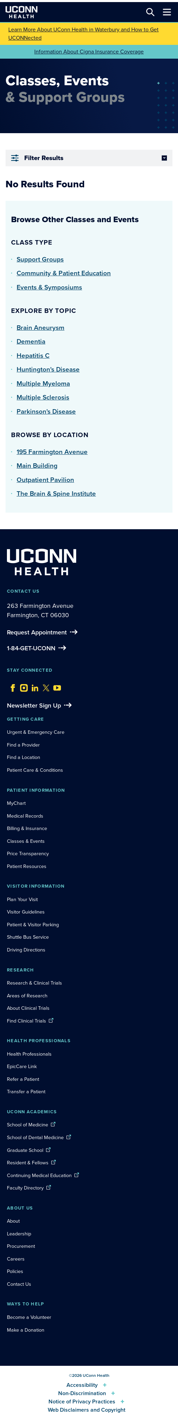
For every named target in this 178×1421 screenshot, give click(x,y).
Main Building (37, 466)
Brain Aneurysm (40, 328)
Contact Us (19, 1284)
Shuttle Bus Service (28, 937)
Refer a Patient (23, 1079)
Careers (16, 1259)
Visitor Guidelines (26, 912)
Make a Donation (25, 1330)
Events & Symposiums (49, 287)
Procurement (21, 1246)
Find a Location (23, 757)
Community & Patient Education (64, 273)
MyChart (16, 803)
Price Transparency (28, 853)
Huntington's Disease (48, 369)
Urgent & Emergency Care (35, 732)
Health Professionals (29, 1054)
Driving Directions (26, 950)
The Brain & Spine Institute (56, 494)
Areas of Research (28, 995)
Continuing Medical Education (39, 1175)
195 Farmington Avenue (52, 452)
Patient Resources (26, 866)
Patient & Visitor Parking (33, 924)
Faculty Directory (25, 1188)
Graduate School (25, 1150)
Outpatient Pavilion (45, 480)
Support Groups (40, 259)
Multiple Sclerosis (43, 397)
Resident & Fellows (27, 1162)
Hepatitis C (33, 356)
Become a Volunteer (29, 1317)
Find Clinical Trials (26, 1021)
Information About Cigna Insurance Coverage (89, 52)
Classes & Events (26, 841)
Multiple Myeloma (43, 383)
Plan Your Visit (22, 899)
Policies (15, 1271)
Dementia (31, 341)
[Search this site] (150, 12)
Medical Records (25, 816)
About (13, 1221)
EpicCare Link (22, 1066)
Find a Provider (23, 745)
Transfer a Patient (26, 1091)
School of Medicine (27, 1124)
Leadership (19, 1233)
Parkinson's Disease (46, 411)
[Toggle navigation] (166, 12)
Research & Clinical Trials (34, 983)
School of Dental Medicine (35, 1137)
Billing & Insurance (27, 828)
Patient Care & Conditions (35, 770)
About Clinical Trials (28, 1008)
